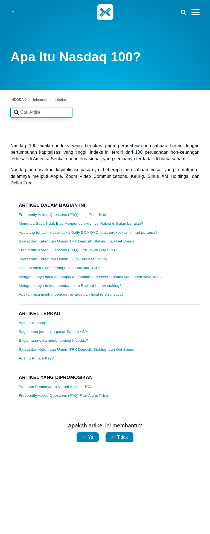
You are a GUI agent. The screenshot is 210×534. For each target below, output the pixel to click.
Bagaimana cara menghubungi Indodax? (53, 340)
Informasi (40, 100)
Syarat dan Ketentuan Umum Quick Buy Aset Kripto (63, 259)
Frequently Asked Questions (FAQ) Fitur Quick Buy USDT (68, 250)
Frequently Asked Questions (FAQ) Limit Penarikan (62, 215)
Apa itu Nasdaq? (33, 323)
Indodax (60, 100)
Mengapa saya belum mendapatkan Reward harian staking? (70, 286)
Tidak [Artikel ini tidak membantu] (122, 437)
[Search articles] (41, 112)
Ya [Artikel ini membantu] (90, 437)
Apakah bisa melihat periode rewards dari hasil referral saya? (71, 294)
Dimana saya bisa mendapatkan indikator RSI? (59, 268)
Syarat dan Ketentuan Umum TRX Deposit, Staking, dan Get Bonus (76, 241)
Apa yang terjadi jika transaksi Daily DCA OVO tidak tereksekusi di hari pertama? (88, 232)
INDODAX (18, 100)
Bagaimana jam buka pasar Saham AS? (53, 332)
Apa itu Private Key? (36, 358)
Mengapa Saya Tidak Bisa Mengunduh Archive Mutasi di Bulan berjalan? (81, 223)
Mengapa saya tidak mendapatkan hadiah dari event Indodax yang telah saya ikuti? (90, 277)
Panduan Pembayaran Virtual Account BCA (56, 387)
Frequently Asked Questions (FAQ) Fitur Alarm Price (63, 395)
